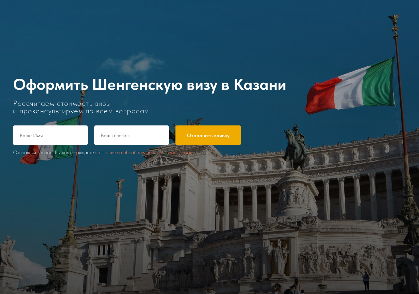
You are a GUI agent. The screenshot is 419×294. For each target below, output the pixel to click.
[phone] (131, 135)
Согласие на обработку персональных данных (143, 152)
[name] (50, 135)
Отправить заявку (208, 135)
